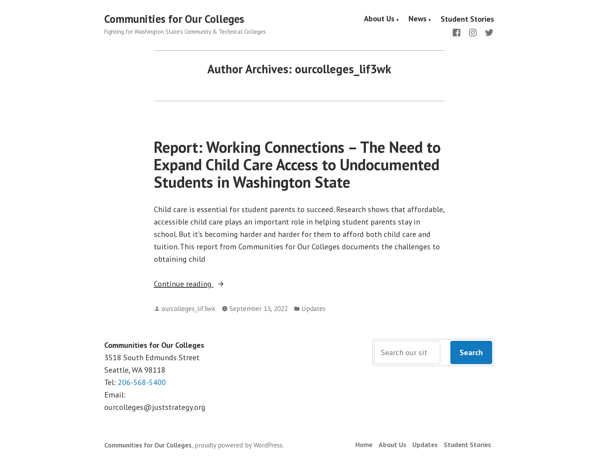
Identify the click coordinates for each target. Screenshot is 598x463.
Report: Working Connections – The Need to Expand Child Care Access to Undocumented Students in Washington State (297, 164)
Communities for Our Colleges (174, 19)
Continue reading (209, 284)
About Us (379, 19)
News (417, 19)
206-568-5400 (142, 382)
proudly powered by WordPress (239, 445)
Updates (314, 308)
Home (363, 444)
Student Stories (467, 19)
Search (471, 352)
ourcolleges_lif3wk (188, 308)
